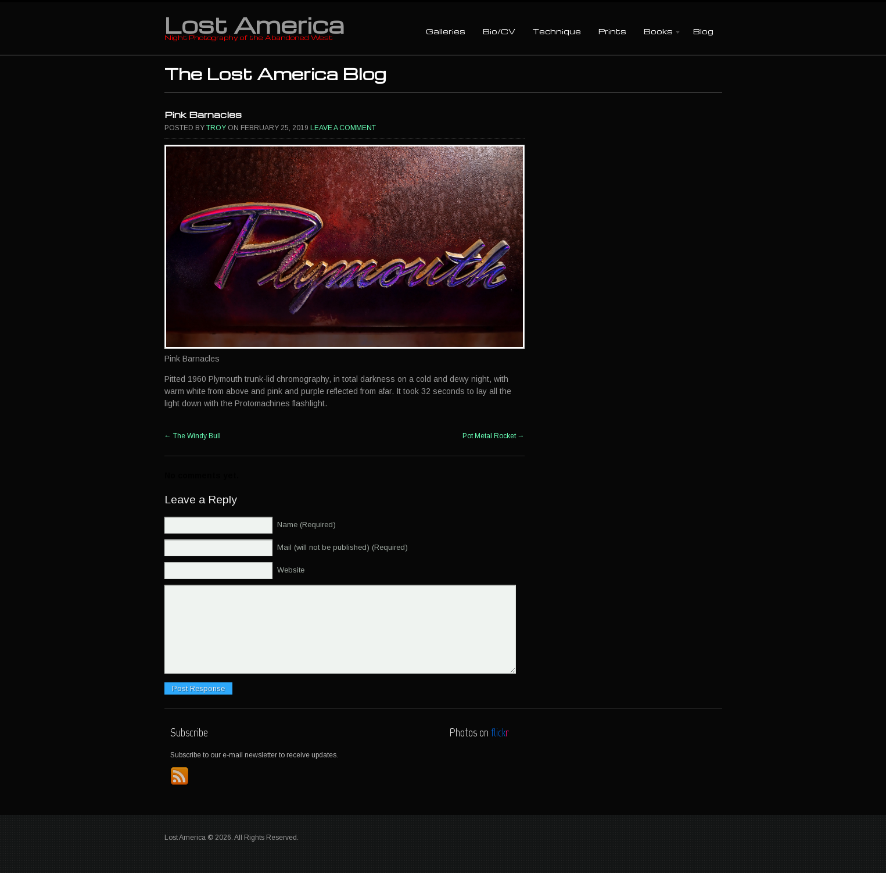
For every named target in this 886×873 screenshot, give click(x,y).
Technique (557, 31)
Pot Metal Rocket (493, 436)
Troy (216, 128)
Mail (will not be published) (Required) (342, 547)
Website (290, 570)
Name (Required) (306, 524)
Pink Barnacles (203, 114)
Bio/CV (499, 31)
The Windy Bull (192, 436)
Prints (612, 31)
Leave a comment (343, 128)
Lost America (254, 24)
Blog (703, 31)
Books (658, 32)
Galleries (445, 31)
